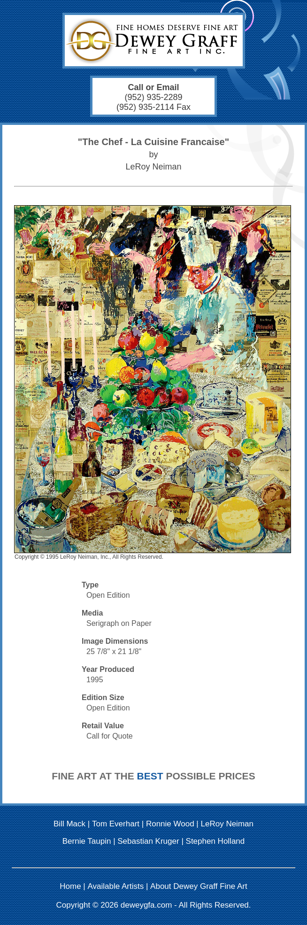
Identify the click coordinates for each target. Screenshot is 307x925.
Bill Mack (69, 823)
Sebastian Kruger (148, 841)
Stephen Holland (215, 841)
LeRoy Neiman (227, 823)
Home (70, 886)
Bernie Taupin (86, 841)
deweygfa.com (146, 905)
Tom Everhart (115, 823)
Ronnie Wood (170, 823)
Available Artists (116, 886)
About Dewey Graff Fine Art (198, 886)
